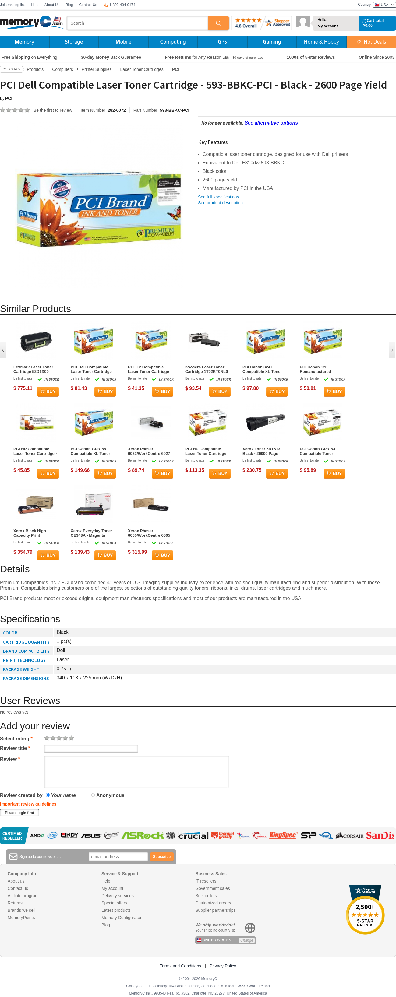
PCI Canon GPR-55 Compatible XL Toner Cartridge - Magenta (90, 451)
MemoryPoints (21, 917)
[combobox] (137, 23)
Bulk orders (206, 895)
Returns (15, 902)
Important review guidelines (28, 804)
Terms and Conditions (180, 966)
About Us (51, 5)
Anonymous (107, 795)
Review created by (21, 795)
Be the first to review (53, 110)
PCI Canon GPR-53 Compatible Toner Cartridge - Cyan (317, 451)
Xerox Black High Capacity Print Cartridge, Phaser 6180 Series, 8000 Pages (34, 533)
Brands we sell (21, 910)
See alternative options (271, 122)
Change (246, 940)
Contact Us (88, 5)
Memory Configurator (121, 917)
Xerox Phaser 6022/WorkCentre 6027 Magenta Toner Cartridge (149, 451)
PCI (8, 98)
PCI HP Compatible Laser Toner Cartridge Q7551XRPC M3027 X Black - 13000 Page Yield (205, 451)
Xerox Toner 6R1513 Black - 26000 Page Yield (261, 451)
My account (327, 26)
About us (16, 881)
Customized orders (213, 902)
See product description (220, 202)
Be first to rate (22, 378)
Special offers (114, 902)
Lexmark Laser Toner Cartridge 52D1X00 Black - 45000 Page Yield (33, 369)
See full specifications (218, 197)
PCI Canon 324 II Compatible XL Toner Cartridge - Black (262, 369)
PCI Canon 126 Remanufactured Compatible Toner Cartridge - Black (316, 369)
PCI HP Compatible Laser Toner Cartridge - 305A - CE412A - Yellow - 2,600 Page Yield (35, 451)
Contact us (18, 888)
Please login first (19, 813)
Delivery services (117, 895)
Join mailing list (12, 5)
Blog (69, 5)
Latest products (116, 910)
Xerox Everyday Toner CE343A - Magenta (91, 533)
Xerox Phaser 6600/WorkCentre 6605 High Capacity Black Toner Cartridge (149, 533)
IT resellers (205, 881)
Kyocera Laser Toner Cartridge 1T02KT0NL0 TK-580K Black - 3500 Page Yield (206, 369)
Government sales (212, 888)
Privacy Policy (223, 966)
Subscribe (162, 857)
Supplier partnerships (215, 910)
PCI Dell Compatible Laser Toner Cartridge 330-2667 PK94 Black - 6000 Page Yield (91, 369)
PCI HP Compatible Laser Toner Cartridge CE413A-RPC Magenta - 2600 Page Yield (150, 369)
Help (34, 5)
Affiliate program (23, 895)
